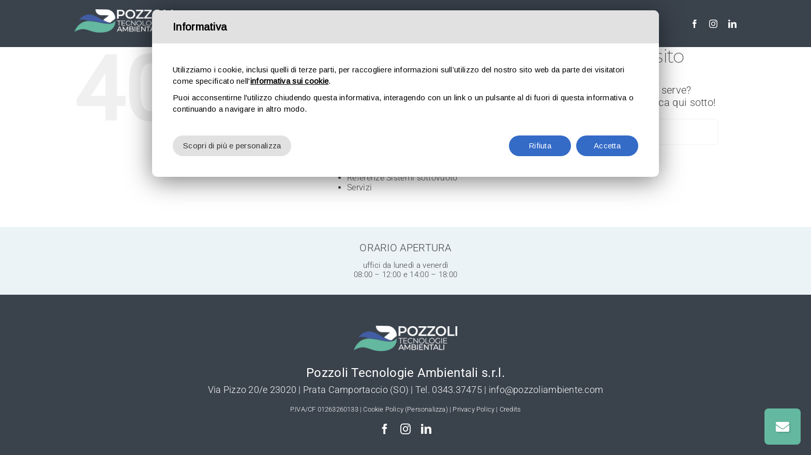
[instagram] (713, 24)
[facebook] (694, 24)
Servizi (359, 187)
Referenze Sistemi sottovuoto (402, 178)
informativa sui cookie (289, 81)
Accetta (607, 145)
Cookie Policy (383, 409)
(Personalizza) (426, 409)
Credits (510, 409)
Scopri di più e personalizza (232, 145)
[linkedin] (732, 24)
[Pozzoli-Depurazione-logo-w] (123, 14)
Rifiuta (540, 145)
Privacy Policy (473, 409)
